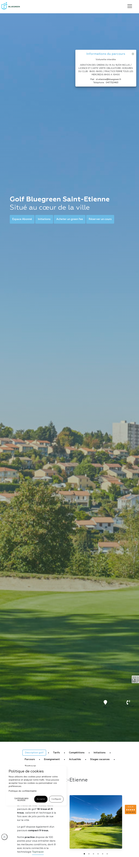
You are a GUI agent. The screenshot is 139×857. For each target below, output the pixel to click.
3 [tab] (93, 853)
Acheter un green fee (69, 219)
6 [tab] (107, 853)
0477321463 (112, 83)
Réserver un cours (100, 219)
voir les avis (130, 812)
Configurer (56, 799)
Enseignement (52, 759)
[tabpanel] (96, 822)
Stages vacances (100, 759)
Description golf (34, 753)
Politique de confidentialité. (23, 791)
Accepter (41, 799)
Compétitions (76, 753)
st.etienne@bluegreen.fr (108, 79)
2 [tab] (88, 853)
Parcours (30, 759)
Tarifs (56, 753)
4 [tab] (98, 853)
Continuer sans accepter (21, 799)
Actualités (75, 759)
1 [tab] (84, 853)
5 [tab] (102, 853)
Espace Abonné (22, 219)
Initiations (44, 219)
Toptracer (38, 852)
